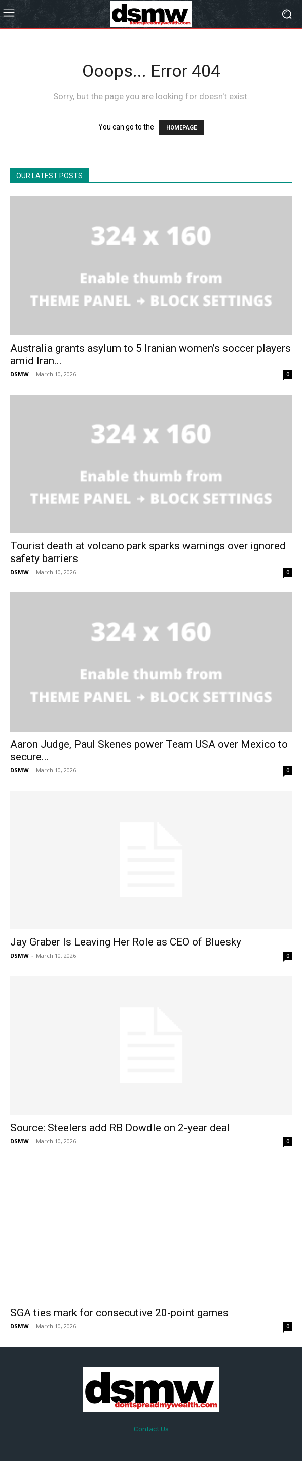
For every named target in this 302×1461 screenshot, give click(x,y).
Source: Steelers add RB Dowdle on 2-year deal (120, 1128)
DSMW (19, 374)
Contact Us (151, 1429)
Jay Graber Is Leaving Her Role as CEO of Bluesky (125, 942)
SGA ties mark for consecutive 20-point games (119, 1313)
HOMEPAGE (181, 127)
